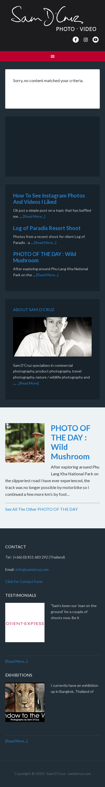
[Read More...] (34, 216)
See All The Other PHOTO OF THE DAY (41, 509)
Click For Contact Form (23, 581)
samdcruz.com (79, 773)
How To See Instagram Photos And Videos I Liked (49, 198)
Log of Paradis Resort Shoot (47, 228)
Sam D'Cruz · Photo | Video (52, 18)
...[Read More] (27, 383)
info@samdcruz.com (32, 569)
